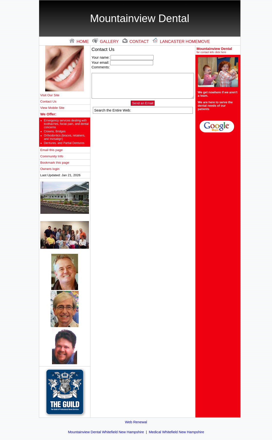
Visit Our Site (49, 95)
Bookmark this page (54, 162)
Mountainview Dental (218, 50)
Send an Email (142, 103)
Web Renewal (136, 422)
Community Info (51, 156)
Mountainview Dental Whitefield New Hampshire (106, 432)
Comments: (101, 67)
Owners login (50, 169)
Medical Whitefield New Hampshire (176, 432)
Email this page (51, 150)
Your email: (100, 62)
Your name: (101, 57)
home (79, 41)
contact (136, 41)
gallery (106, 41)
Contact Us (48, 101)
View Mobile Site (52, 108)
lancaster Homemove (181, 41)
